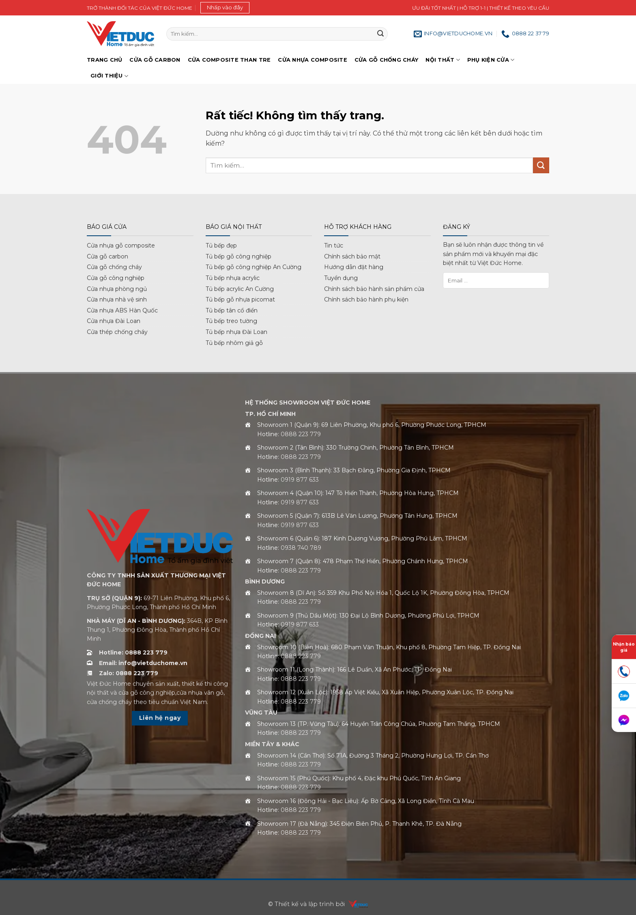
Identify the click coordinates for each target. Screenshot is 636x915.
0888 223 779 (301, 434)
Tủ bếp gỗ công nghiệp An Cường (253, 267)
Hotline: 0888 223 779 (133, 652)
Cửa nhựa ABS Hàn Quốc (122, 310)
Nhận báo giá (624, 647)
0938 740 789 (301, 547)
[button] (224, 7)
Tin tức (333, 245)
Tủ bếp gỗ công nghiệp (238, 256)
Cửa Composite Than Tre (229, 60)
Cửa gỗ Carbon (154, 60)
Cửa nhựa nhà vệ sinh (117, 299)
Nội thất (442, 60)
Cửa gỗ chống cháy (386, 60)
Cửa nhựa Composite (312, 60)
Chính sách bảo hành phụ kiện (366, 299)
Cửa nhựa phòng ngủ (117, 289)
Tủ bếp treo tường (231, 321)
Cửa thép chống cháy (117, 332)
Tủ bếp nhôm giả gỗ (234, 343)
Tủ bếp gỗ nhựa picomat (240, 299)
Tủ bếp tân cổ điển (232, 310)
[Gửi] (380, 34)
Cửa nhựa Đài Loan (113, 321)
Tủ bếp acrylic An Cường (240, 289)
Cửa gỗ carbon (107, 256)
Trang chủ (104, 60)
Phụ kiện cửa (491, 60)
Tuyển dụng (341, 278)
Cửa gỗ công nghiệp (115, 278)
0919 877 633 (300, 479)
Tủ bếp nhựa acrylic (233, 278)
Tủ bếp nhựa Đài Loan (236, 332)
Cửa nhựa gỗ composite (121, 245)
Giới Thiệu (109, 76)
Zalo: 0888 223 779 (128, 673)
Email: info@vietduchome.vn (143, 663)
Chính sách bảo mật (352, 256)
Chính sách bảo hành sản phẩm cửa (374, 289)
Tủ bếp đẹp (221, 245)
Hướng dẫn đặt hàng (353, 267)
